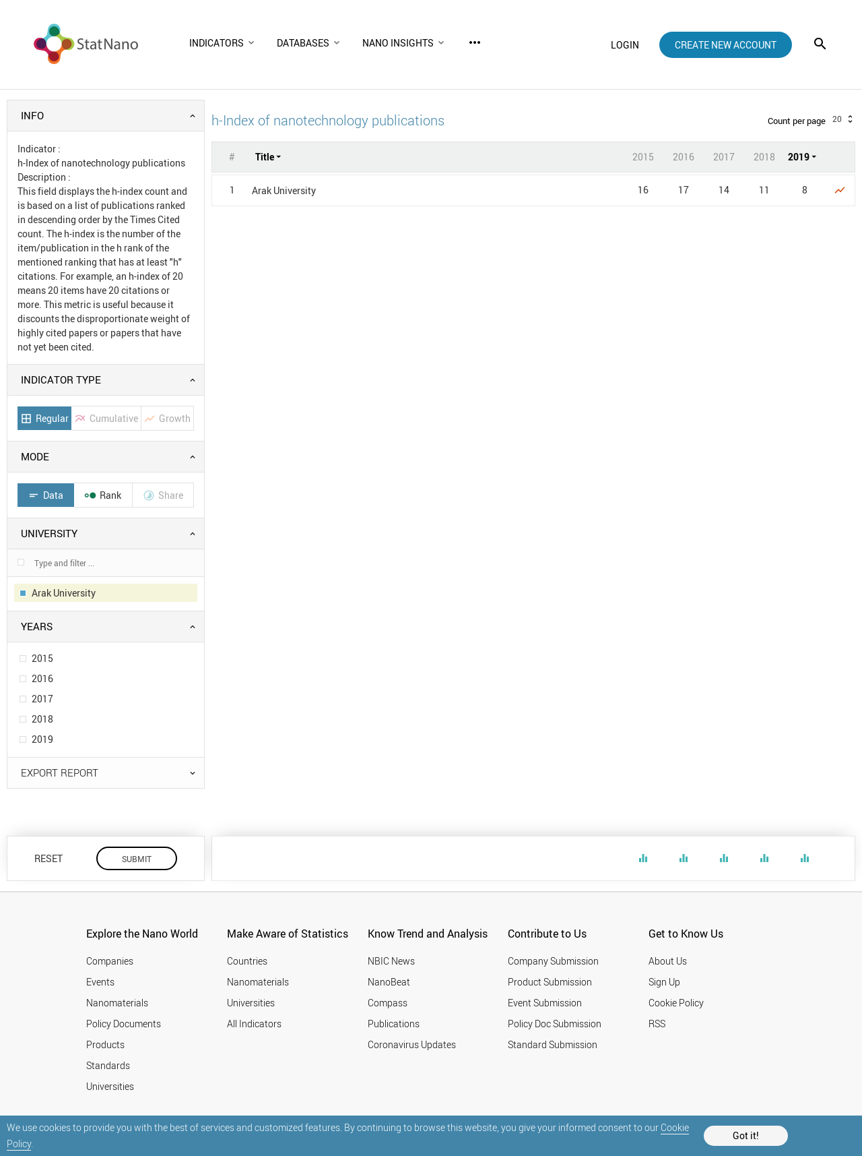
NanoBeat (389, 981)
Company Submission (553, 960)
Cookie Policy (676, 1002)
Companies (109, 960)
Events (100, 981)
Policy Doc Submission (554, 1023)
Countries (247, 960)
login (625, 44)
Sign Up (664, 981)
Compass (387, 1002)
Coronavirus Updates (412, 1044)
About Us (668, 960)
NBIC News (391, 960)
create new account (725, 44)
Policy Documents (123, 1023)
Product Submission (550, 981)
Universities (110, 1086)
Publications (394, 1023)
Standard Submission (552, 1044)
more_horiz (475, 42)
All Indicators (254, 1023)
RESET (48, 858)
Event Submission (545, 1002)
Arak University (284, 190)
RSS (657, 1023)
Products (105, 1044)
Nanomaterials (117, 1002)
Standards (108, 1065)
